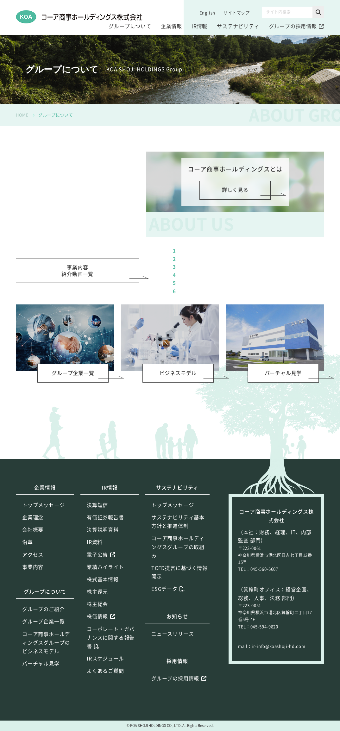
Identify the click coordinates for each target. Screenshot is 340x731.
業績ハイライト (105, 597)
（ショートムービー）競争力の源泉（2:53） (237, 292)
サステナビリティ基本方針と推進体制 (178, 552)
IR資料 (95, 572)
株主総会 (97, 634)
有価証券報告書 (105, 547)
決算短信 (97, 535)
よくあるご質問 (105, 701)
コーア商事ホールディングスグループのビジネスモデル (46, 673)
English (207, 13)
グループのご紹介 (43, 639)
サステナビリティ (238, 26)
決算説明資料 (103, 560)
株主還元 (97, 622)
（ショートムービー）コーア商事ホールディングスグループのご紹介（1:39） (252, 273)
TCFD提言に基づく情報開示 (179, 602)
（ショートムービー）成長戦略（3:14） (232, 322)
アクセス (32, 584)
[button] (318, 12)
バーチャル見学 (41, 694)
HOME (22, 115)
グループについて (130, 26)
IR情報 (199, 26)
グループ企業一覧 (43, 651)
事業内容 (32, 597)
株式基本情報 (103, 609)
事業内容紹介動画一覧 (77, 299)
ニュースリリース (172, 663)
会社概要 (32, 560)
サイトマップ (237, 13)
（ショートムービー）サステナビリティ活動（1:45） (247, 307)
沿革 (27, 572)
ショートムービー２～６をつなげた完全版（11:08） (246, 254)
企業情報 (171, 26)
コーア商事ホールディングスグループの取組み (178, 577)
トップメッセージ (43, 535)
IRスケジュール (105, 688)
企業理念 (32, 547)
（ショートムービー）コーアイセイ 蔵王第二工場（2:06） (244, 341)
